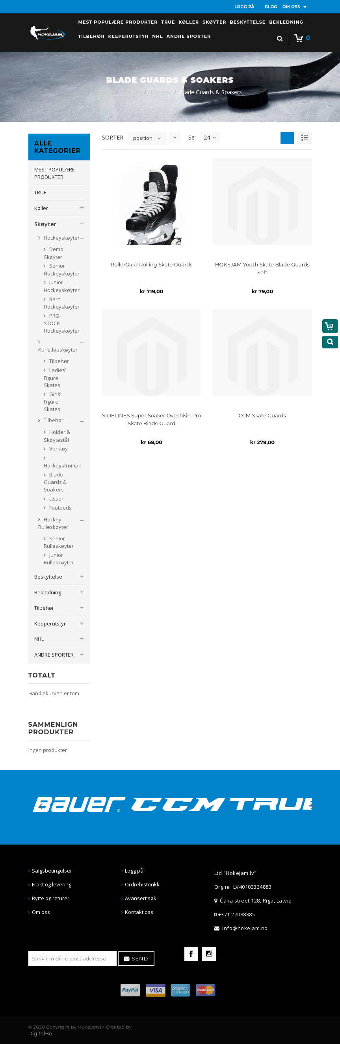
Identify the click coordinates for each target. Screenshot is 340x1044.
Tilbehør (160, 92)
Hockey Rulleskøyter (53, 523)
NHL (39, 638)
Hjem (105, 92)
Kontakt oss (139, 912)
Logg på (134, 870)
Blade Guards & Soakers (55, 482)
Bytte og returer (50, 898)
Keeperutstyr (50, 623)
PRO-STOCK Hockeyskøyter (62, 323)
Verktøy (58, 448)
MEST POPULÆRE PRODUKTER (54, 173)
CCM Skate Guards (262, 415)
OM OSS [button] (294, 6)
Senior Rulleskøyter (59, 542)
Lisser (55, 498)
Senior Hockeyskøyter (62, 269)
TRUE (40, 192)
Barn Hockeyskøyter (62, 303)
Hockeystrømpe (63, 465)
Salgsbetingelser (52, 870)
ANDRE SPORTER (54, 654)
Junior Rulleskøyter (59, 558)
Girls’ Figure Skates (52, 402)
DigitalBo (40, 1033)
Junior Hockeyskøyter (62, 286)
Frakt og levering (51, 884)
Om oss (41, 912)
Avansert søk (140, 898)
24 (210, 137)
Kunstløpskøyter (58, 349)
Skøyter (131, 92)
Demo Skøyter (53, 253)
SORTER (112, 137)
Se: (192, 137)
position (142, 137)
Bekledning (47, 592)
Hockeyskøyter (61, 237)
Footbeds (60, 507)
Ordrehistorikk (142, 884)
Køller (41, 208)
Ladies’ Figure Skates (55, 378)
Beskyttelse (48, 576)
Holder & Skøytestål (57, 435)
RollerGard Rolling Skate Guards (152, 264)
